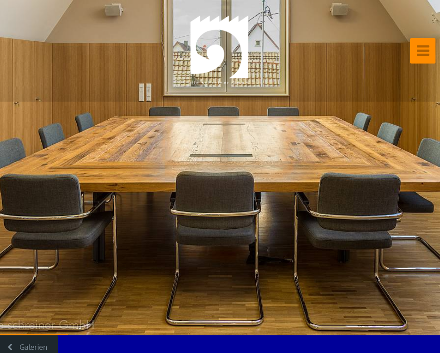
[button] (27, 168)
